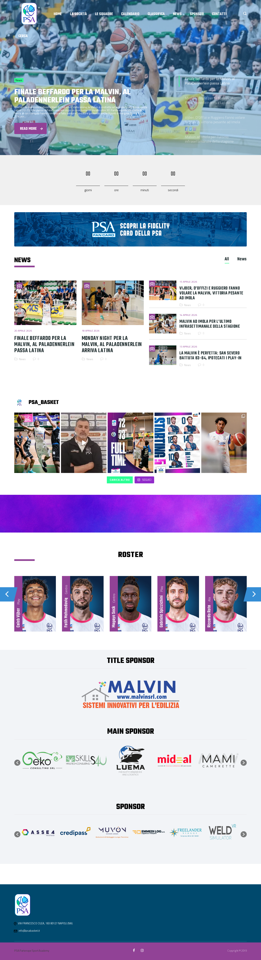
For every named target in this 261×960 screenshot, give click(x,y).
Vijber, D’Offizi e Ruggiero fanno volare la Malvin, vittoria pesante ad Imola (215, 120)
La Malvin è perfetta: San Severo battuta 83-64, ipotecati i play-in (210, 356)
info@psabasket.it (29, 931)
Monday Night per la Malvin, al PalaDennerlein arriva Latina (209, 100)
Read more (31, 129)
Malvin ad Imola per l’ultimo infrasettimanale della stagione (209, 139)
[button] (17, 763)
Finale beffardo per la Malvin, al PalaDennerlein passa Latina (210, 81)
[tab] (227, 259)
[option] (42, 760)
